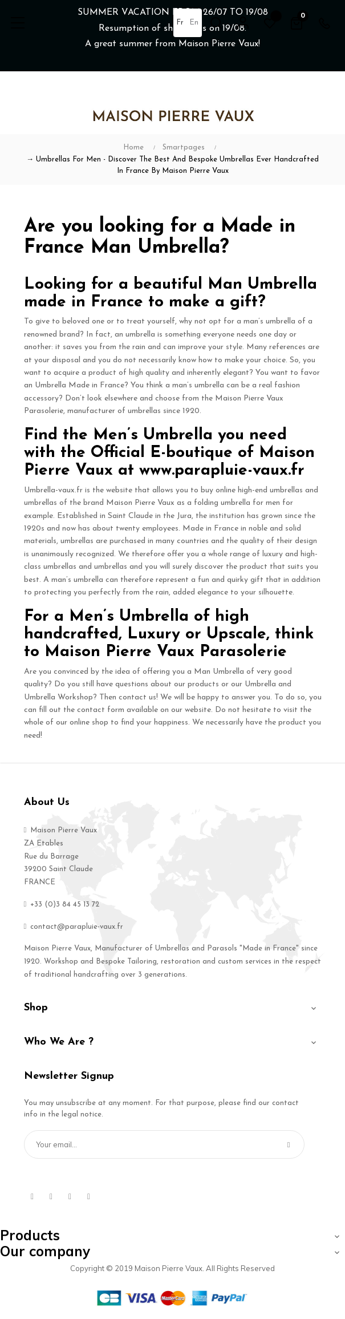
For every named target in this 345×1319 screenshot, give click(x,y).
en (193, 22)
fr (180, 22)
